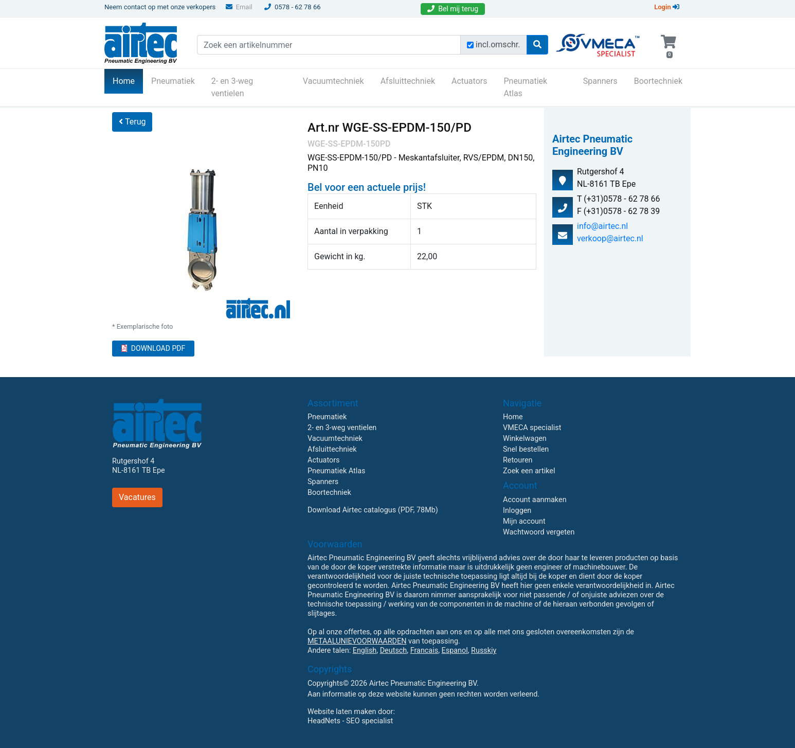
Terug (132, 122)
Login (666, 7)
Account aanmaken (535, 499)
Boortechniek (658, 81)
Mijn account (524, 521)
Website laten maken (342, 711)
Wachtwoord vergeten (538, 532)
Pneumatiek (173, 81)
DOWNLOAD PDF (153, 348)
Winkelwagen (525, 438)
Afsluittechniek (408, 81)
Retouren (518, 460)
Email (239, 7)
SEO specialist (369, 721)
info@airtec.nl (602, 226)
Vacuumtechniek (333, 81)
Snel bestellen (526, 449)
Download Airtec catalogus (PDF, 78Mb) (373, 510)
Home (128, 80)
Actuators (469, 81)
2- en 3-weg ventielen (232, 87)
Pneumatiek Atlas (525, 87)
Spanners (600, 81)
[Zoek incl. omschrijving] (470, 45)
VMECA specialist (532, 427)
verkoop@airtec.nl (610, 238)
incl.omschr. (498, 44)
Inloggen (517, 510)
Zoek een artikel (529, 471)
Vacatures (137, 497)
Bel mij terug (452, 9)
